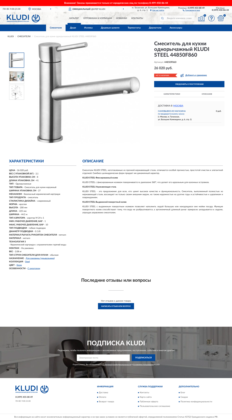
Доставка (103, 393)
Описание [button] (207, 94)
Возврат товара (106, 402)
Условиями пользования (143, 364)
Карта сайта (146, 397)
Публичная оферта (149, 402)
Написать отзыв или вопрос (116, 306)
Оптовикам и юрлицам (97, 18)
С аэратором (34, 268)
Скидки (184, 397)
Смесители (56, 28)
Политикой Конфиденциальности (116, 364)
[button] (191, 10)
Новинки (121, 18)
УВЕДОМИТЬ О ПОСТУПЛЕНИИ (189, 84)
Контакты (137, 18)
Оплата (102, 397)
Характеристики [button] (172, 94)
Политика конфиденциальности (196, 402)
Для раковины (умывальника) (40, 258)
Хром (19, 265)
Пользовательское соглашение (155, 406)
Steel (27, 262)
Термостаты (134, 28)
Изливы (88, 28)
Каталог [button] (74, 18)
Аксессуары (176, 28)
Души (73, 28)
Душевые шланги (110, 28)
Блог (183, 393)
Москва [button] (178, 106)
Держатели (155, 28)
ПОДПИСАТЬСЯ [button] (143, 358)
